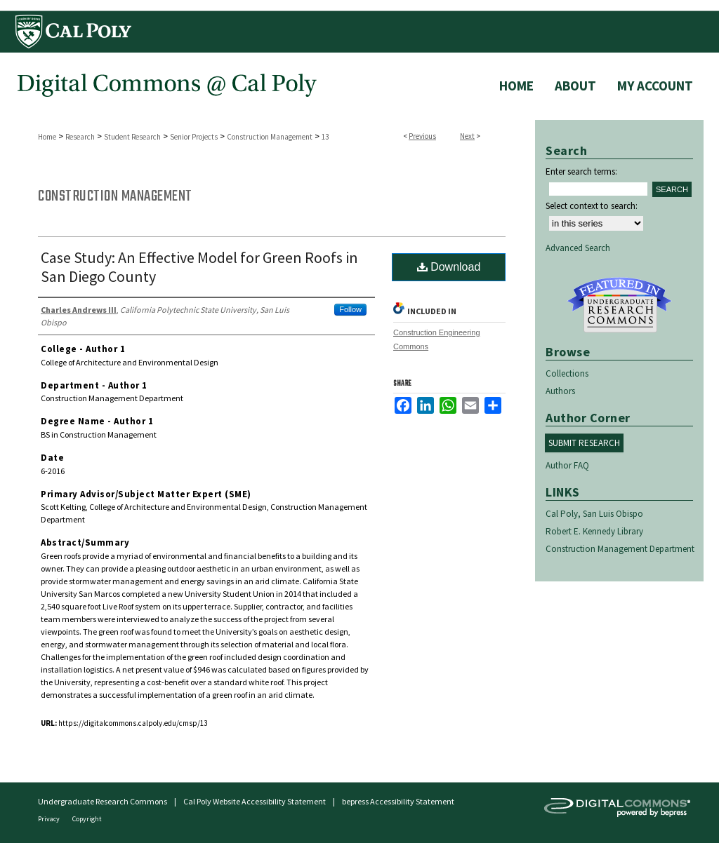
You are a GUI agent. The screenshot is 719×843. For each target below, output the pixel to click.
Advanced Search (578, 248)
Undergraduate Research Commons (619, 305)
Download (449, 267)
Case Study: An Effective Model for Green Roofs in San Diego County (199, 267)
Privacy (49, 818)
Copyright (87, 818)
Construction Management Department (620, 549)
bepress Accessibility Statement (398, 801)
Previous (422, 136)
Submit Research (584, 443)
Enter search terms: (581, 171)
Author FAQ (567, 465)
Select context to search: (592, 206)
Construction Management (269, 137)
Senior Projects (194, 137)
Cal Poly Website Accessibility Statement (254, 801)
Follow (350, 309)
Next (467, 136)
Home (47, 137)
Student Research (132, 137)
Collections (567, 373)
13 (325, 137)
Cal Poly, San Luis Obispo (594, 514)
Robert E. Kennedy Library (594, 531)
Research (80, 137)
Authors (560, 391)
